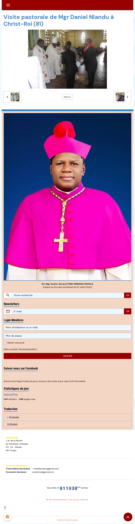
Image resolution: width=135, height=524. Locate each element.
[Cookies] (7, 517)
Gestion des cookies (67, 520)
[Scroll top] (128, 517)
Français (13, 417)
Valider (67, 356)
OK (127, 295)
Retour (67, 97)
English (12, 424)
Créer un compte (11, 349)
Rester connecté (15, 342)
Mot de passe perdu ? (28, 349)
